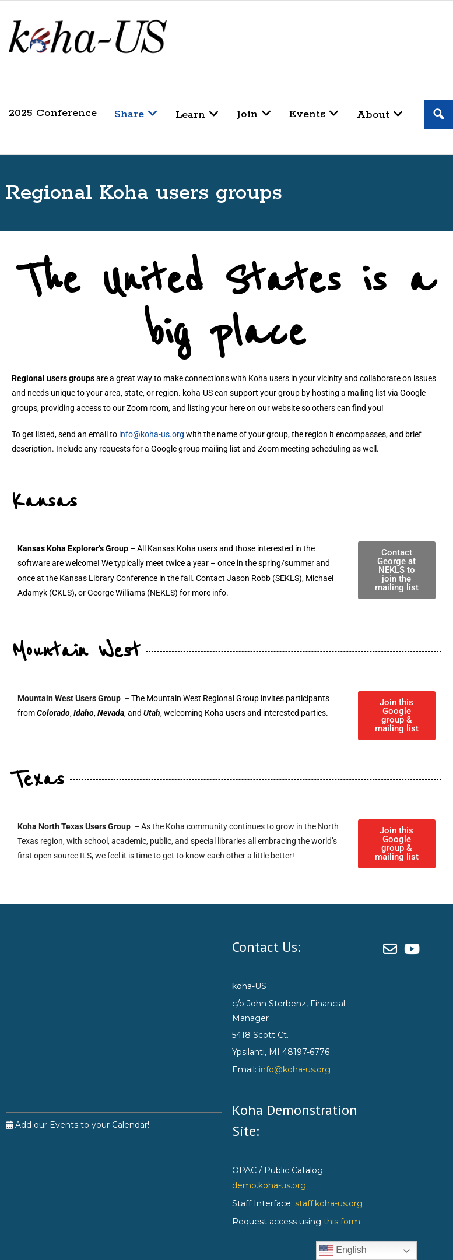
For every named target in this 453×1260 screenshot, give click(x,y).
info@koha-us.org (151, 434)
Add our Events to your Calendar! (77, 1125)
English (343, 1251)
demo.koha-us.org (269, 1185)
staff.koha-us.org (329, 1203)
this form (342, 1221)
